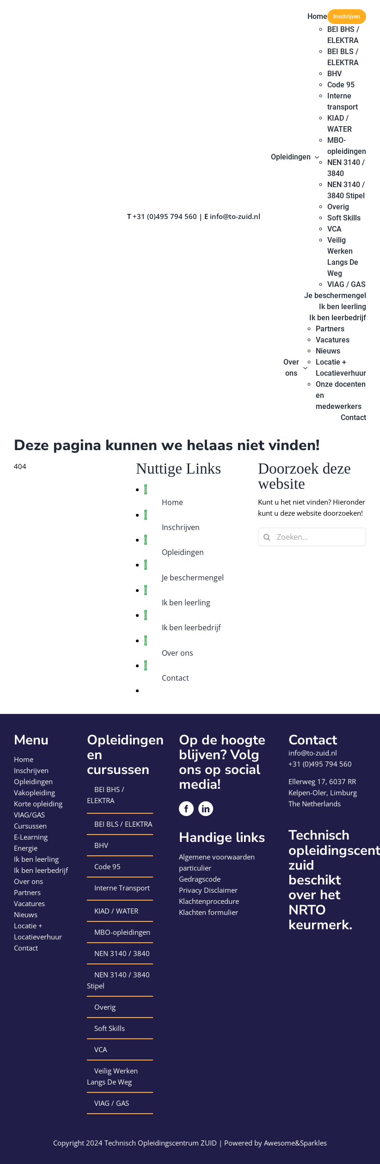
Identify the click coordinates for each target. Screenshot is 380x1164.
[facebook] (186, 808)
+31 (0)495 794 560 (165, 216)
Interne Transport (122, 887)
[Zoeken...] (312, 537)
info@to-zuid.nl (235, 216)
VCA (100, 1049)
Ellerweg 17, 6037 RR (322, 781)
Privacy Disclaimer (208, 890)
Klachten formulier (208, 912)
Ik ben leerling (186, 602)
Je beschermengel (193, 578)
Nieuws (25, 914)
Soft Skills (109, 1028)
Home (172, 502)
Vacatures (29, 903)
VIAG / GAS (111, 1103)
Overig (105, 1007)
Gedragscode (200, 879)
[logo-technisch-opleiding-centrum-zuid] (47, 12)
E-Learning (31, 836)
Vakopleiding (34, 792)
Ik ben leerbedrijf (191, 627)
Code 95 (107, 866)
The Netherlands (314, 803)
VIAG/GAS (29, 814)
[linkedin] (205, 808)
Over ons (177, 653)
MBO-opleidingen (122, 932)
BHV (101, 845)
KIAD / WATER (116, 910)
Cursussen (30, 825)
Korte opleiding (38, 803)
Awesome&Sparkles (295, 1142)
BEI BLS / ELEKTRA (123, 824)
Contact (175, 678)
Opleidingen (183, 552)
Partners (27, 892)
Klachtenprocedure (209, 901)
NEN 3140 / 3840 (122, 953)
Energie (25, 848)
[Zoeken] (267, 537)
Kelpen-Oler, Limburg (322, 792)
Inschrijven (181, 527)
